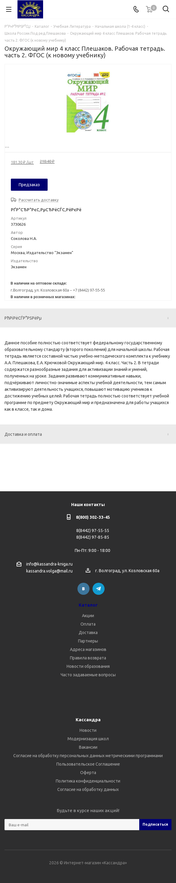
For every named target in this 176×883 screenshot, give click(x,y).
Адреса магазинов (88, 649)
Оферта (88, 772)
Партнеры (88, 641)
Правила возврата (88, 657)
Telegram (99, 589)
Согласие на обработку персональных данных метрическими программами (88, 755)
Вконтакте (83, 589)
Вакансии (88, 747)
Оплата (88, 624)
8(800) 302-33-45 (93, 517)
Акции (88, 615)
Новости (88, 730)
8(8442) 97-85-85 (92, 537)
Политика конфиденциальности (88, 781)
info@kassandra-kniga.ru (49, 564)
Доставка (88, 632)
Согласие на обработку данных (88, 789)
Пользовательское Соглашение (88, 764)
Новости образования (88, 666)
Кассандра (88, 719)
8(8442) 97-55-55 (92, 530)
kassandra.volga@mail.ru (49, 571)
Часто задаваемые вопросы (88, 674)
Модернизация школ (88, 738)
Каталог (88, 604)
